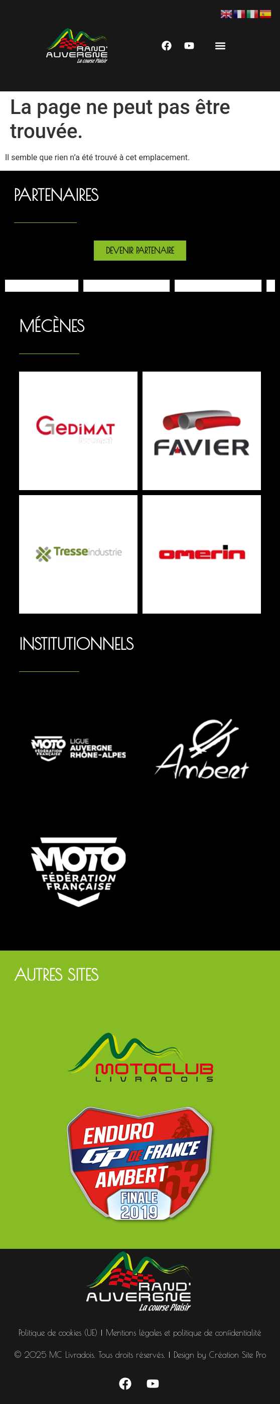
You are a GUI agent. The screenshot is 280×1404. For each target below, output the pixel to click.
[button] (220, 45)
